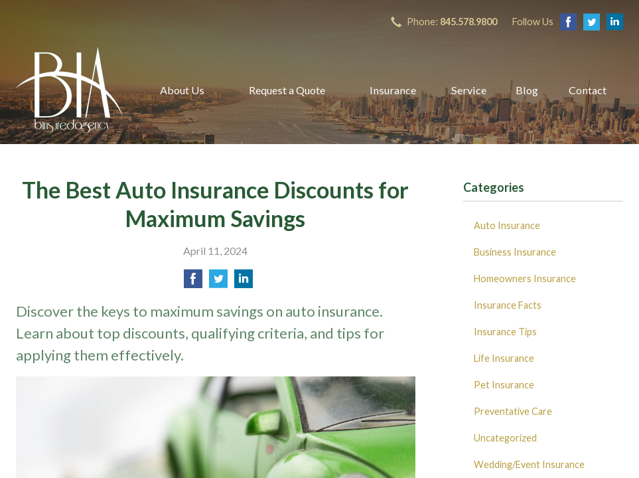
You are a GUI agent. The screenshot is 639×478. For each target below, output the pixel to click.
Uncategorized (505, 437)
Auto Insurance (507, 225)
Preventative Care (513, 411)
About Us (182, 90)
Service (468, 90)
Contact (587, 90)
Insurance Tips (505, 331)
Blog (527, 90)
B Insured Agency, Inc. (69, 90)
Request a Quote (287, 90)
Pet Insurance (504, 384)
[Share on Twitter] (218, 282)
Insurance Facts (507, 305)
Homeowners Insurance (525, 278)
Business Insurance (515, 252)
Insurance (393, 90)
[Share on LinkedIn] (243, 282)
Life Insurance (504, 358)
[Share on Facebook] (193, 282)
